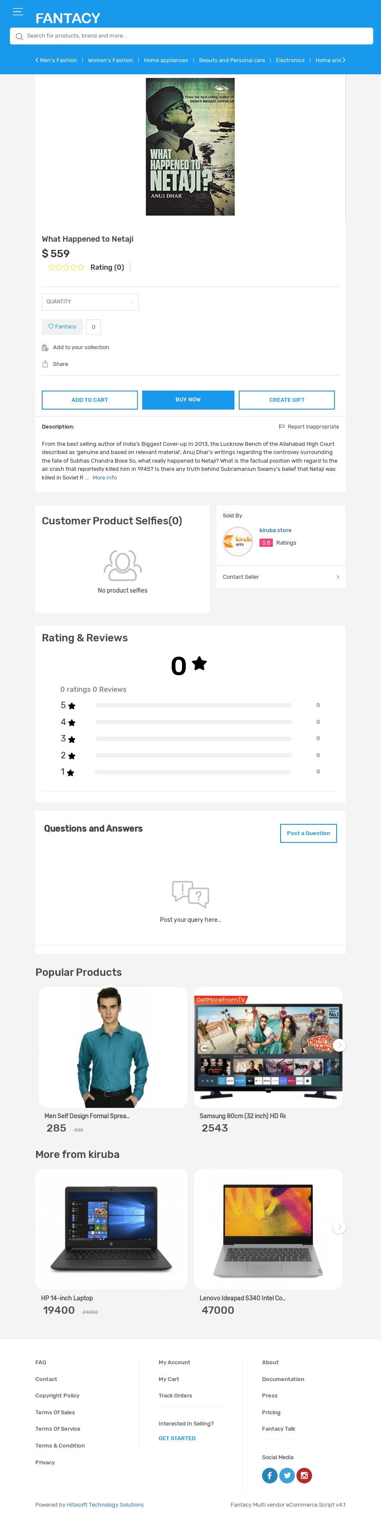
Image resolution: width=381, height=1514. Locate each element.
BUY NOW (188, 399)
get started (177, 1435)
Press (270, 1392)
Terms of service (58, 1426)
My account (174, 1359)
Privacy (45, 1459)
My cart (169, 1375)
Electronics (290, 60)
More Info (105, 476)
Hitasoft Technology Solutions (105, 1501)
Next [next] (340, 1046)
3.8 (266, 542)
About (270, 1359)
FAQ (40, 1359)
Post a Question (303, 831)
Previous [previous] (43, 1046)
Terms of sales (55, 1409)
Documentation (283, 1375)
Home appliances (166, 60)
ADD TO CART (89, 398)
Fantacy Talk (278, 1426)
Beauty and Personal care (232, 60)
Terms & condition (60, 1442)
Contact (46, 1375)
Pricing (271, 1409)
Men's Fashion (58, 60)
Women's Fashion (110, 60)
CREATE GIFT (287, 398)
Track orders (175, 1392)
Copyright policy (57, 1392)
